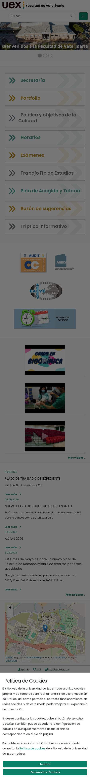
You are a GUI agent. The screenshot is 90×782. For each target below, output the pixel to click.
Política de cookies (32, 748)
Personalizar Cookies (45, 772)
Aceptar (45, 764)
